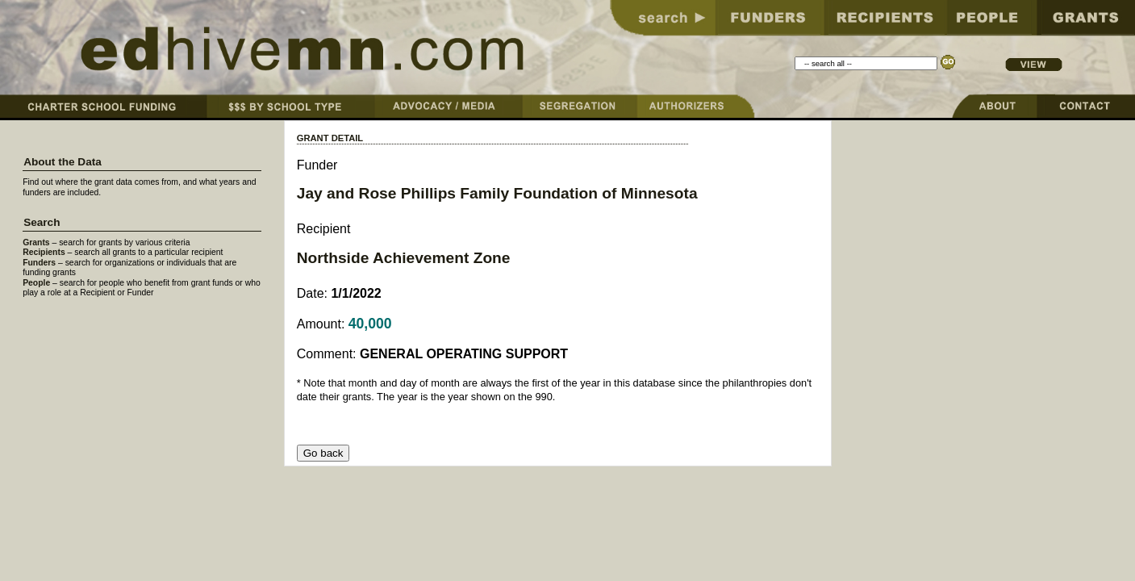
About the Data (62, 162)
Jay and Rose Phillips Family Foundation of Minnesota (497, 193)
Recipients (44, 252)
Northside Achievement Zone (404, 257)
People (36, 282)
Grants (36, 242)
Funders (39, 262)
